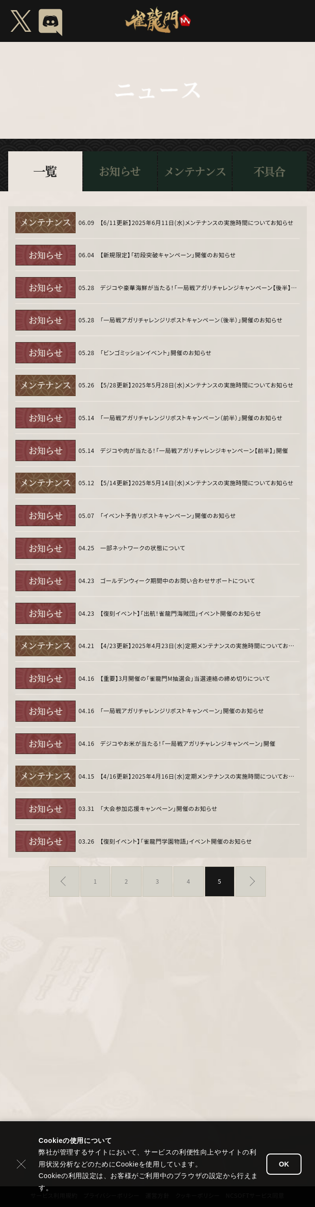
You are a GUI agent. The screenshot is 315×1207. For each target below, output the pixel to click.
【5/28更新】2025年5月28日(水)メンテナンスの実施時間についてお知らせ (196, 385)
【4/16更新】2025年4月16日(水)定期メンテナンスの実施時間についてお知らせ (199, 776)
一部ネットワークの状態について (142, 548)
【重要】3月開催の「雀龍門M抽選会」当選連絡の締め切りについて (185, 678)
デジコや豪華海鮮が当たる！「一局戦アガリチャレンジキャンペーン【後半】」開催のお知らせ (199, 288)
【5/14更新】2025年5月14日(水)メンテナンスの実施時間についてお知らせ (196, 483)
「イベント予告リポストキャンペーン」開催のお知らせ (168, 515)
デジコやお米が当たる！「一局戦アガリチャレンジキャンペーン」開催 (188, 743)
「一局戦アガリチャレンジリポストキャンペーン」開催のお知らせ (182, 711)
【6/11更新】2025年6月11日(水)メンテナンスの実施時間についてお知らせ (196, 222)
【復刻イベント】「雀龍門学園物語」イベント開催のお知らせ (176, 841)
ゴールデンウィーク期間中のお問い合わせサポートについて (177, 580)
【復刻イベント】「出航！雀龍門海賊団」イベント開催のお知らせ (180, 613)
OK (284, 1164)
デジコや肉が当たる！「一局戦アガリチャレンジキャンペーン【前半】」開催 (194, 450)
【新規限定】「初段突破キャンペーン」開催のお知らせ (168, 255)
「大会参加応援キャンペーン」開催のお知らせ (158, 808)
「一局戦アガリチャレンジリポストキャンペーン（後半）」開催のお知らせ (191, 320)
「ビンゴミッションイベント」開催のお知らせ (155, 353)
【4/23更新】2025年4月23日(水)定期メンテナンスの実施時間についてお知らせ (199, 646)
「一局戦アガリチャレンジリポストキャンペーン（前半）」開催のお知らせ (191, 418)
